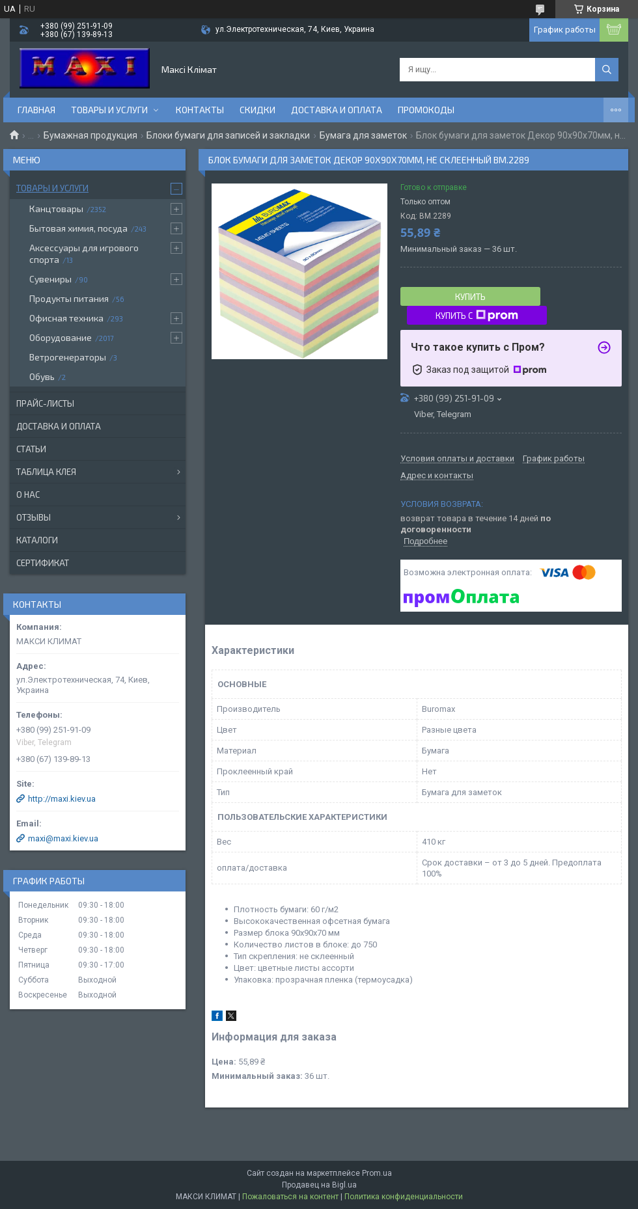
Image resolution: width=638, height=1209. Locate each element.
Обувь (42, 376)
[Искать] (606, 69)
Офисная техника (66, 317)
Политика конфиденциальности (403, 1196)
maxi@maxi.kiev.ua (63, 838)
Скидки (257, 109)
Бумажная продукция (90, 135)
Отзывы (33, 517)
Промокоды (426, 109)
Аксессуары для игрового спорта (84, 253)
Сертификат (42, 563)
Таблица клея (46, 472)
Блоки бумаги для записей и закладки (228, 135)
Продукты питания (69, 298)
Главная (36, 109)
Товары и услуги (109, 109)
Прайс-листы (45, 403)
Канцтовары (56, 208)
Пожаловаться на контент (290, 1196)
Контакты (200, 109)
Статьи (31, 449)
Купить (470, 297)
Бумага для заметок (363, 135)
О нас (28, 494)
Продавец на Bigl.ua (319, 1184)
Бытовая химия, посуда (78, 228)
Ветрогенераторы (67, 356)
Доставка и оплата (336, 109)
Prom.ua (377, 1173)
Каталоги (37, 540)
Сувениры (50, 278)
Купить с (477, 315)
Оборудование (60, 337)
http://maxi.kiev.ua (62, 799)
